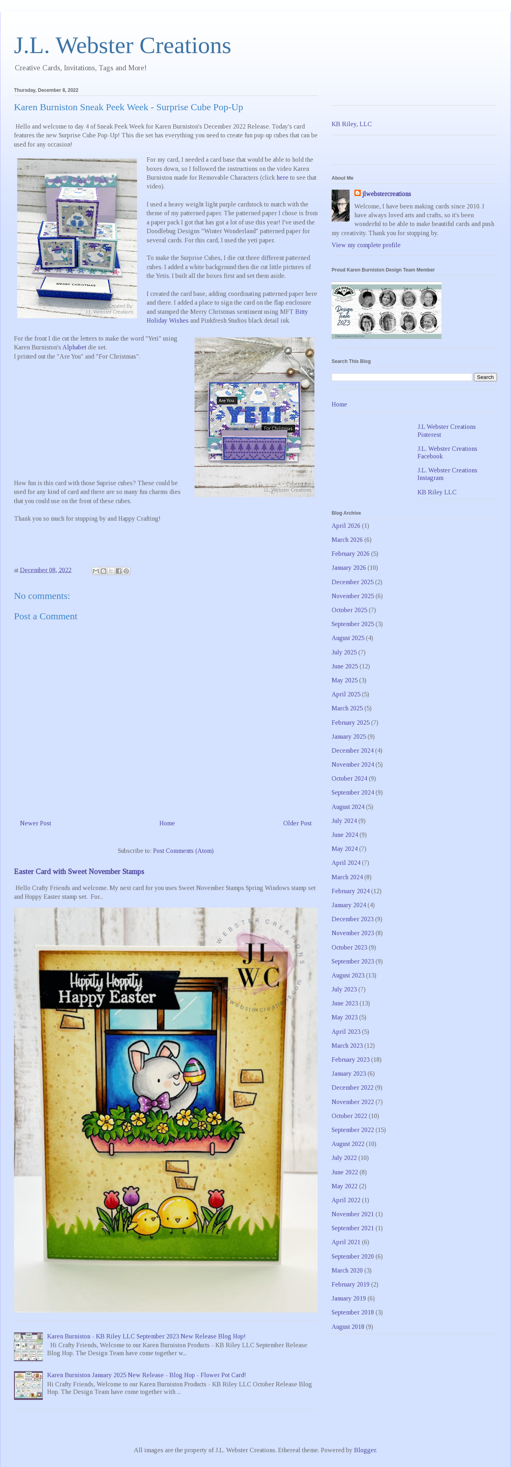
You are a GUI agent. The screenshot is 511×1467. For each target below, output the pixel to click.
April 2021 (346, 1242)
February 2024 (351, 891)
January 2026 (349, 567)
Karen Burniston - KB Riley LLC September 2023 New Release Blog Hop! (146, 1336)
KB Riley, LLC (352, 124)
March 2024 (347, 877)
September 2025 (353, 624)
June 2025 (345, 666)
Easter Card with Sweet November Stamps (79, 871)
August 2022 (348, 1143)
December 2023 (353, 919)
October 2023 (349, 947)
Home (167, 823)
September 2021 (353, 1228)
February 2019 (351, 1284)
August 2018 (348, 1326)
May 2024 (345, 848)
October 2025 (349, 610)
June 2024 (345, 834)
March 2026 (347, 539)
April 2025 (346, 694)
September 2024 (353, 792)
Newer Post (35, 823)
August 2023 (348, 975)
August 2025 (348, 637)
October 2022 (349, 1115)
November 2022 (353, 1101)
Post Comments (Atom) (183, 850)
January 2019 (349, 1298)
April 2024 (346, 862)
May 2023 (345, 1017)
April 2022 (346, 1200)
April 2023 (346, 1031)
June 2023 (345, 1003)
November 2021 (353, 1214)
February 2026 (351, 553)
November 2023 (353, 933)
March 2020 (347, 1270)
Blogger (365, 1450)
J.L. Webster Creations (122, 45)
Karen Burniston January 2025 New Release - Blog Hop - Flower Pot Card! (146, 1375)
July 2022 (344, 1157)
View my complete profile (366, 245)
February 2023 (351, 1059)
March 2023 (347, 1045)
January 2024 (349, 905)
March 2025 (347, 708)
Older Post (297, 823)
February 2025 (351, 722)
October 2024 (349, 778)
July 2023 (344, 989)
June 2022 (345, 1172)
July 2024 (344, 820)
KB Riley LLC (437, 492)
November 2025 (353, 596)
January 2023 (349, 1073)
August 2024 (348, 806)
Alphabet (74, 347)
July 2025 (344, 652)
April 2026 (346, 525)
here (282, 177)
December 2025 (353, 582)
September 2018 (353, 1312)
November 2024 (353, 764)
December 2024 (353, 750)
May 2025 (345, 680)
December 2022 (353, 1087)
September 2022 (353, 1129)
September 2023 (353, 961)
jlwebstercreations (386, 193)
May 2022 (345, 1186)
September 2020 (353, 1256)
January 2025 (349, 736)
